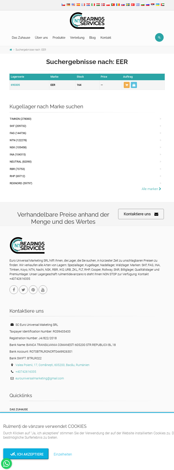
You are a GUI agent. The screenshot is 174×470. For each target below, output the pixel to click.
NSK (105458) (18, 147)
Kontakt (105, 37)
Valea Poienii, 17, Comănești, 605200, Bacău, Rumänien (52, 365)
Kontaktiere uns (141, 214)
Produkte (59, 37)
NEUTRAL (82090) (21, 161)
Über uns (41, 37)
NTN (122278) (18, 140)
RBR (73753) (17, 169)
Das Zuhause (21, 37)
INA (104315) (18, 154)
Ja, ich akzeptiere (26, 454)
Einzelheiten (63, 454)
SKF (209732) (18, 126)
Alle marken (151, 189)
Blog (92, 37)
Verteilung (77, 37)
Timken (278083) (20, 118)
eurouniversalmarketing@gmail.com (40, 378)
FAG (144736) (18, 133)
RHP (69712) (17, 176)
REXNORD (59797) (21, 183)
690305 (15, 84)
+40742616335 (26, 371)
